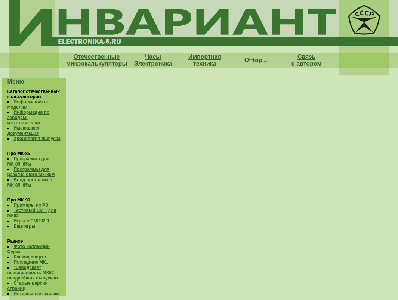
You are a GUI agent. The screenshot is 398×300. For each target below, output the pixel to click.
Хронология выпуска (37, 138)
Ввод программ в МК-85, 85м (29, 182)
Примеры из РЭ (31, 205)
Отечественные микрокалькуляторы (96, 60)
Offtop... (255, 60)
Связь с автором (306, 60)
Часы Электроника (153, 60)
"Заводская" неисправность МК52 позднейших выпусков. (33, 273)
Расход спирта (30, 257)
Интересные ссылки (36, 293)
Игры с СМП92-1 (32, 221)
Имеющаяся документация (24, 130)
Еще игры (25, 226)
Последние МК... (32, 262)
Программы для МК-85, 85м (28, 161)
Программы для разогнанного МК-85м (31, 172)
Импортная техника (204, 60)
